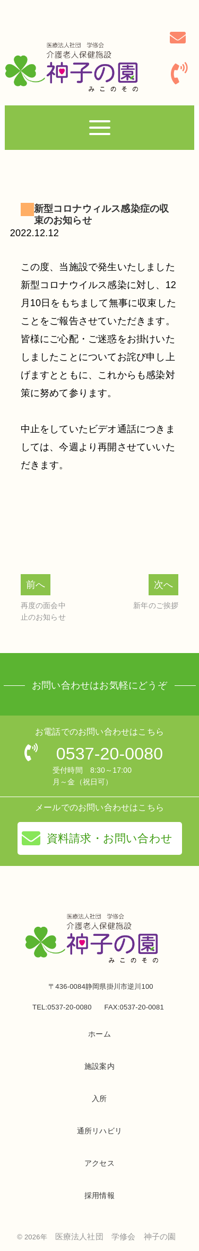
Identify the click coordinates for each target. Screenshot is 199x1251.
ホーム (99, 1034)
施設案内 (99, 1066)
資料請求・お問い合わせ (97, 838)
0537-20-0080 (109, 753)
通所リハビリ (99, 1131)
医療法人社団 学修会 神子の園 (115, 1236)
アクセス (99, 1163)
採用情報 (99, 1195)
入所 (99, 1098)
